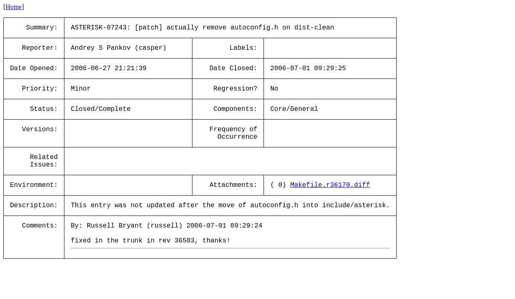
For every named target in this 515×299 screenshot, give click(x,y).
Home (13, 6)
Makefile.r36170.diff (330, 185)
